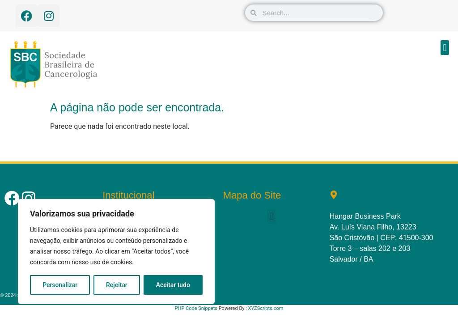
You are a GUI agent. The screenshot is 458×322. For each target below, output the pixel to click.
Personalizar (59, 284)
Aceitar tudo (173, 284)
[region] (116, 251)
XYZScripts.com (266, 308)
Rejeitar (116, 284)
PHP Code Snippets (196, 308)
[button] (445, 47)
